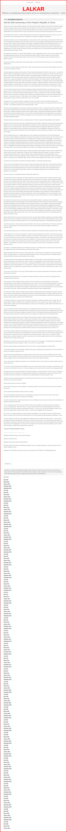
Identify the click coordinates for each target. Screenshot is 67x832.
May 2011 (6, 670)
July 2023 (6, 515)
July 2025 (6, 490)
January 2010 (7, 687)
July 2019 (6, 566)
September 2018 (7, 577)
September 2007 (7, 717)
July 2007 (6, 719)
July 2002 (6, 783)
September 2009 (7, 692)
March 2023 (6, 520)
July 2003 (6, 770)
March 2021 (6, 545)
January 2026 (7, 484)
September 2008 (7, 704)
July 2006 (6, 732)
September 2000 (7, 806)
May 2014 (6, 632)
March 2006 (6, 736)
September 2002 (7, 781)
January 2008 (7, 713)
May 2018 (6, 581)
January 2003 (7, 777)
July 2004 (6, 758)
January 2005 (7, 751)
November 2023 (7, 511)
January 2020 (7, 560)
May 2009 (6, 696)
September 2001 (7, 794)
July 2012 (6, 656)
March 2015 (6, 622)
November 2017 (7, 588)
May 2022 (6, 530)
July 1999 (6, 821)
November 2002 (7, 779)
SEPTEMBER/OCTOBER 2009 (15, 19)
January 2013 (7, 649)
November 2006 (7, 728)
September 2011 (7, 666)
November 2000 (7, 804)
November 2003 (7, 766)
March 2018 (6, 583)
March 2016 (6, 609)
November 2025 (7, 486)
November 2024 (7, 498)
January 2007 (7, 726)
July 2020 (6, 554)
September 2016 (7, 602)
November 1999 (7, 817)
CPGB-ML (37, 2)
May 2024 (6, 505)
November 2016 (7, 600)
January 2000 (7, 815)
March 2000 (6, 813)
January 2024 (7, 509)
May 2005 (6, 747)
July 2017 (6, 592)
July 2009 (6, 694)
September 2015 (7, 615)
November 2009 (7, 690)
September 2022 (7, 526)
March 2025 (6, 494)
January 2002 (7, 789)
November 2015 (7, 613)
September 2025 (7, 488)
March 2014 (6, 634)
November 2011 (7, 664)
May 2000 (6, 811)
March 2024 (6, 507)
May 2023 (6, 518)
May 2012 (6, 658)
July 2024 (6, 503)
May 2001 (6, 798)
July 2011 (6, 668)
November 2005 (7, 741)
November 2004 (7, 753)
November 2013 (7, 639)
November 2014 (7, 626)
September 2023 (7, 513)
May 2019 (6, 568)
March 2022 (6, 532)
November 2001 (7, 792)
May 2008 (6, 709)
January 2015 (7, 624)
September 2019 (7, 564)
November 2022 (7, 524)
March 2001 (6, 800)
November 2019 (7, 562)
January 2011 (7, 675)
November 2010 (7, 677)
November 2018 (7, 575)
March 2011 (6, 673)
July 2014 (6, 630)
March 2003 (6, 775)
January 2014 (7, 636)
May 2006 (6, 734)
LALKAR (33, 9)
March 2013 (6, 647)
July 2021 (6, 541)
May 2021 (6, 543)
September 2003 (7, 768)
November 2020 (7, 549)
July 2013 (6, 643)
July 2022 (6, 528)
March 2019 (6, 571)
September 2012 (7, 653)
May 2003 (6, 772)
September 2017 (7, 590)
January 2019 (7, 573)
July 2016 (6, 605)
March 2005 (6, 749)
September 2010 (7, 679)
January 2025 (7, 496)
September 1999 (7, 819)
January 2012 (7, 662)
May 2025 (6, 492)
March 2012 (6, 660)
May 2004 (6, 760)
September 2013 (7, 641)
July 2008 (6, 707)
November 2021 (7, 537)
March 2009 (6, 698)
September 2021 (7, 539)
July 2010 (6, 681)
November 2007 (7, 715)
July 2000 (6, 809)
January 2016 (7, 611)
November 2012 (7, 651)
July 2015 (6, 617)
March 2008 (6, 711)
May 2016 (6, 607)
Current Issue (30, 2)
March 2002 (6, 787)
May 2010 (6, 683)
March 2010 (6, 685)
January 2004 (7, 764)
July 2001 (6, 796)
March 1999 (6, 826)
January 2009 (7, 700)
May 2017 (6, 594)
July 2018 (6, 579)
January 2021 (7, 547)
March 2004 (6, 762)
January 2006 (7, 738)
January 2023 (7, 522)
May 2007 (6, 721)
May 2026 (6, 479)
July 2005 (6, 745)
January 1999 (7, 828)
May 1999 (6, 823)
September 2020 (7, 551)
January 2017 (7, 598)
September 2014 (7, 628)
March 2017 (6, 596)
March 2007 (6, 724)
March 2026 (6, 481)
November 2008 (7, 702)
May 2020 (6, 556)
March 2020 (6, 558)
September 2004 (7, 755)
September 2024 (7, 501)
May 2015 (6, 619)
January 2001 (7, 802)
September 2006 (7, 730)
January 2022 (7, 535)
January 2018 (7, 585)
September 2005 (7, 743)
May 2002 (6, 785)
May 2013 (6, 645)
